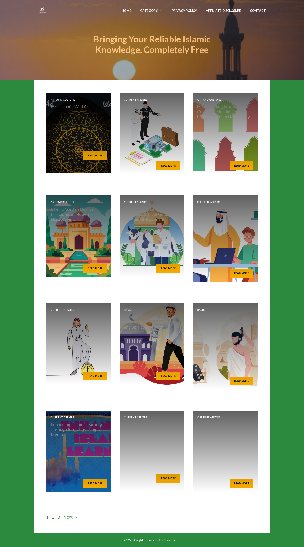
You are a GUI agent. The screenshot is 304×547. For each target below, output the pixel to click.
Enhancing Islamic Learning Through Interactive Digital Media (77, 429)
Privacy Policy (184, 10)
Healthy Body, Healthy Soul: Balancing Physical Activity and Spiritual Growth (150, 321)
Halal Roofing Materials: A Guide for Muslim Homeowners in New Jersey (223, 111)
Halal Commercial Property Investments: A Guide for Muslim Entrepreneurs (150, 111)
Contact (258, 10)
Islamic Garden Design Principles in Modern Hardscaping (72, 214)
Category (153, 10)
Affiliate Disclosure (223, 10)
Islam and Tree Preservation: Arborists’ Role (151, 427)
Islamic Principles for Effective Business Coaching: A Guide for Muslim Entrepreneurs (224, 216)
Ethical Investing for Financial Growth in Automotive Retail (70, 321)
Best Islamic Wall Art (70, 106)
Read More (95, 155)
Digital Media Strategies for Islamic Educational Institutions (223, 429)
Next (70, 517)
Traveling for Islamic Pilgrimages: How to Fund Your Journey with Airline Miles (221, 324)
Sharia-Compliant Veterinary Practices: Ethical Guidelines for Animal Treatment (151, 214)
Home (126, 10)
